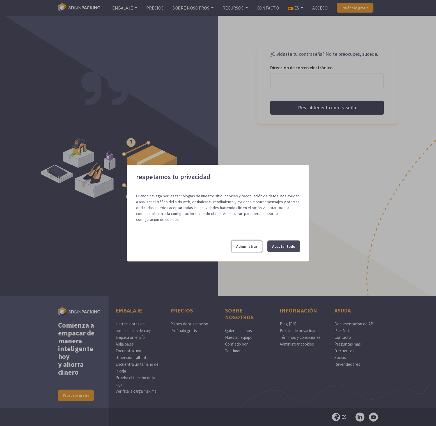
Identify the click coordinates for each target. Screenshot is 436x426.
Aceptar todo (283, 246)
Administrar (246, 246)
